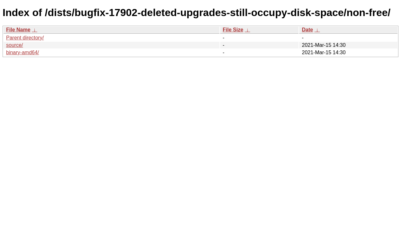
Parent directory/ (25, 37)
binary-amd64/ (22, 52)
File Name (18, 29)
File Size (233, 29)
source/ (14, 45)
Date (307, 29)
